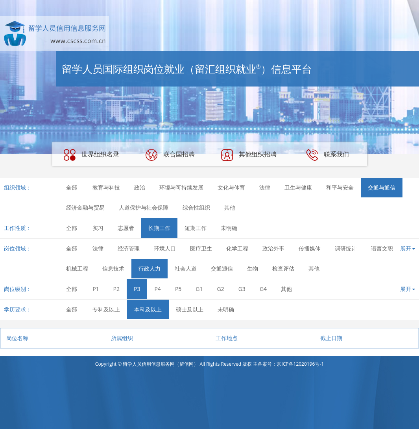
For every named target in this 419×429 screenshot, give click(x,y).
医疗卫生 (201, 248)
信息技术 (113, 268)
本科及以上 (148, 309)
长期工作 (159, 228)
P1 (95, 289)
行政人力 (149, 268)
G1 (199, 289)
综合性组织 (196, 207)
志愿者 (126, 228)
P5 (178, 289)
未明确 (229, 228)
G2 (220, 289)
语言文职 (382, 248)
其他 (229, 207)
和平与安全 (340, 187)
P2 (116, 289)
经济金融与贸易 (85, 207)
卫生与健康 (298, 187)
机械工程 (77, 268)
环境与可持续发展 (181, 187)
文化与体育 (231, 187)
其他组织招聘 (248, 155)
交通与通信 (381, 187)
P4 (157, 289)
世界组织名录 (91, 155)
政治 (139, 187)
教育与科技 (106, 187)
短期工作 (196, 228)
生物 (252, 268)
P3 (137, 289)
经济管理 (129, 248)
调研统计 (346, 248)
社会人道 (186, 268)
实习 (97, 228)
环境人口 (165, 248)
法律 (264, 187)
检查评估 (283, 268)
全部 (71, 187)
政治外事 (273, 248)
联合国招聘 (170, 155)
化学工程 (237, 248)
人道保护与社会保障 (143, 207)
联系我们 (327, 155)
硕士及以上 (189, 309)
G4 (263, 289)
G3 (241, 289)
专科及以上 (106, 309)
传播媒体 (310, 248)
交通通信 (222, 268)
